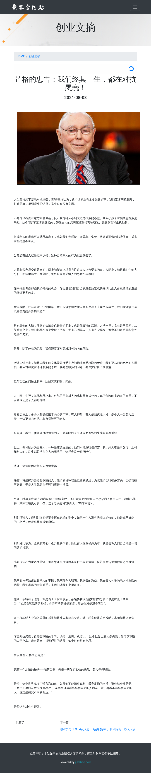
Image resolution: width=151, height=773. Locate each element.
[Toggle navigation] (135, 7)
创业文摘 (34, 56)
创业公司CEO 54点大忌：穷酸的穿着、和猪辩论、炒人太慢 (97, 729)
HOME (21, 56)
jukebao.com (83, 762)
